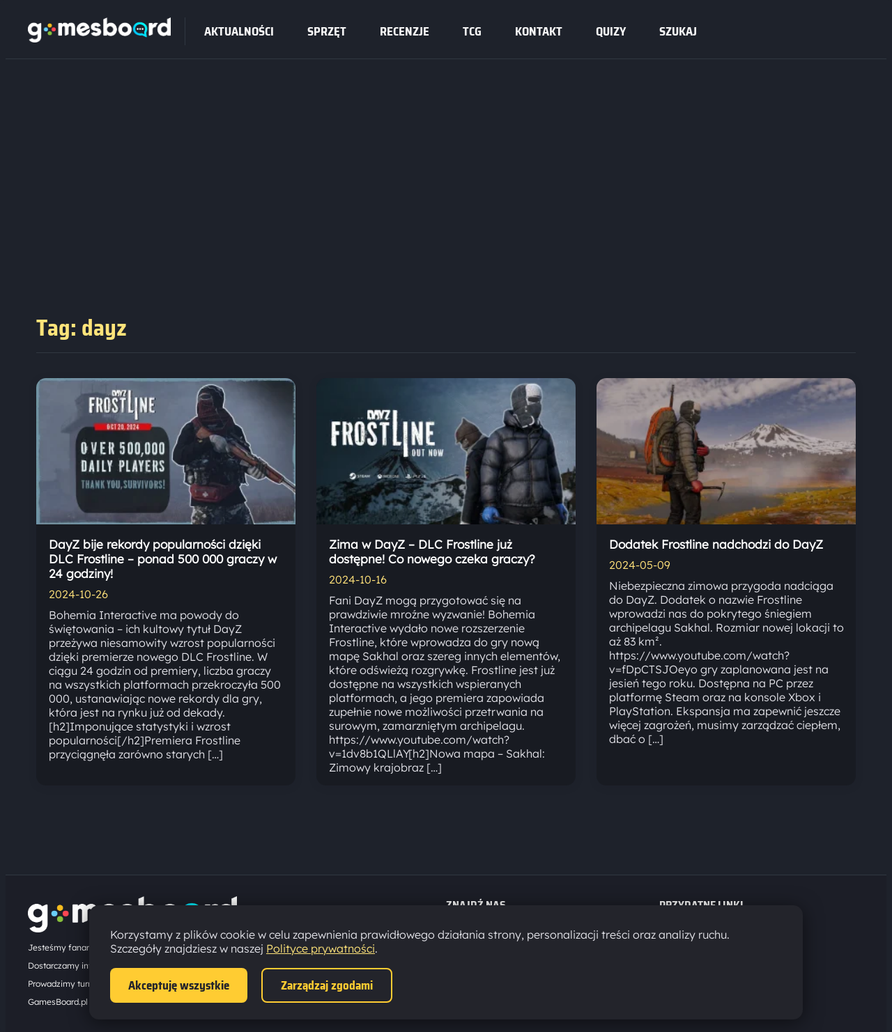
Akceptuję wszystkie (178, 985)
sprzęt (326, 31)
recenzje (404, 31)
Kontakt (538, 31)
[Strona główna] (99, 38)
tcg (472, 31)
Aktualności (239, 31)
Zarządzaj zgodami (327, 985)
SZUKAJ (678, 31)
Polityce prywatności (320, 948)
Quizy (611, 31)
